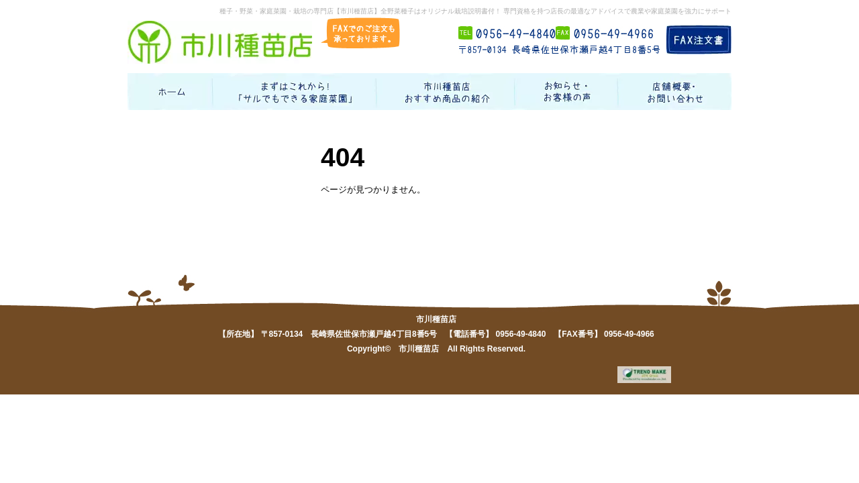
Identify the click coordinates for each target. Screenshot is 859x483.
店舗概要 (675, 91)
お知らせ (567, 91)
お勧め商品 (446, 91)
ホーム (170, 91)
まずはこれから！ (295, 91)
